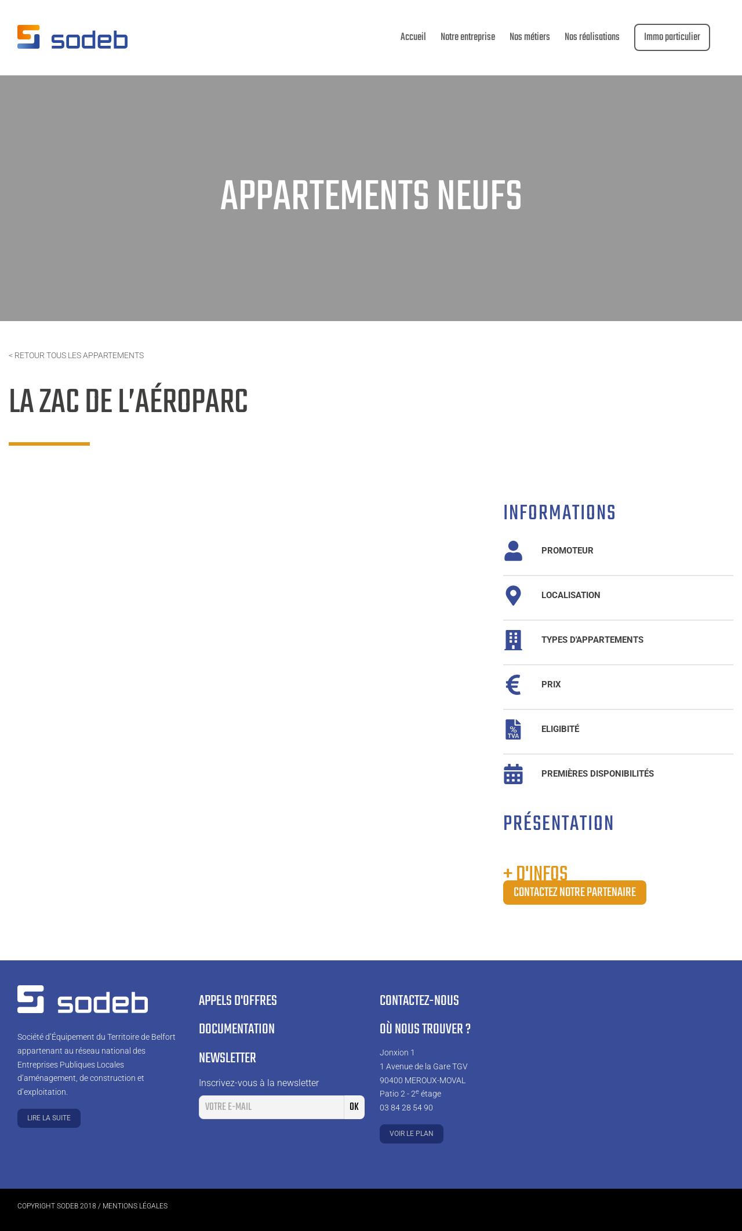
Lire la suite (49, 1118)
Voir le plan (412, 1134)
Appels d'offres (238, 1001)
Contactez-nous (419, 1001)
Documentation (237, 1029)
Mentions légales (135, 1206)
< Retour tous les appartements (76, 355)
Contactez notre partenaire (575, 892)
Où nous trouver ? (425, 1029)
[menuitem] (413, 37)
